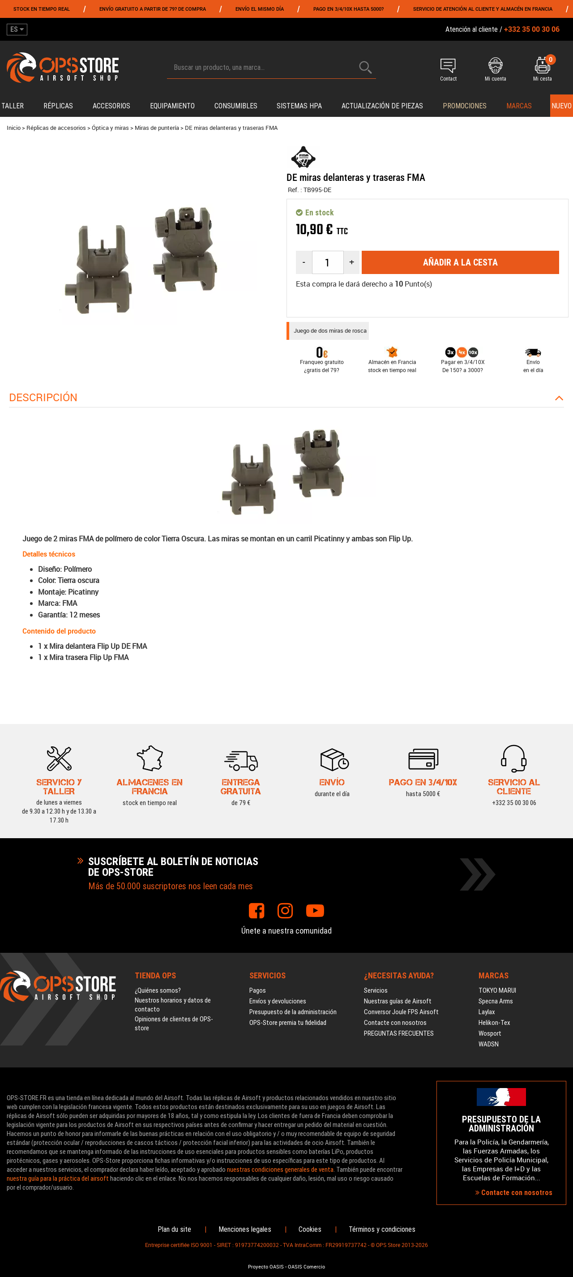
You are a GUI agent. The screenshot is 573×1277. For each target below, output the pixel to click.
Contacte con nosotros (395, 1023)
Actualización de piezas (382, 106)
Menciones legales (244, 1229)
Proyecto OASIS (266, 1267)
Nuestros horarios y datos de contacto (173, 1004)
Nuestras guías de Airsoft (398, 1001)
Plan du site (174, 1229)
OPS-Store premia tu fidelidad (287, 1023)
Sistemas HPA (299, 106)
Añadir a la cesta (460, 262)
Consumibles (235, 106)
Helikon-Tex (494, 1023)
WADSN (489, 1044)
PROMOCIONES (465, 106)
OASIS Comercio (306, 1267)
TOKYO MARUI (497, 990)
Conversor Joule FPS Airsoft (401, 1012)
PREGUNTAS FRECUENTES (399, 1033)
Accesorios (111, 106)
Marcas (519, 106)
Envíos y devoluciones (277, 1001)
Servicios (376, 990)
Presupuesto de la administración (293, 1012)
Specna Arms (496, 1001)
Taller (12, 106)
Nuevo (562, 106)
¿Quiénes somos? (158, 990)
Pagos (257, 990)
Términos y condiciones (382, 1229)
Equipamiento (172, 106)
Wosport (490, 1033)
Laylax (487, 1012)
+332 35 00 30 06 (514, 802)
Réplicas (58, 106)
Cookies (310, 1229)
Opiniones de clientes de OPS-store (174, 1023)
